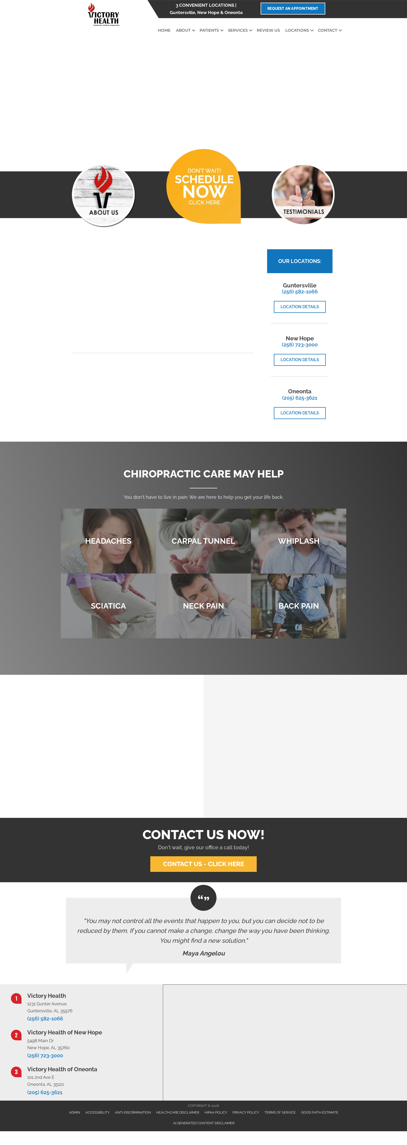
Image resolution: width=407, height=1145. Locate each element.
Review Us (268, 30)
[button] (194, 30)
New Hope (208, 12)
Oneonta (234, 12)
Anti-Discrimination (133, 1112)
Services (238, 30)
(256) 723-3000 (300, 344)
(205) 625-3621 (299, 398)
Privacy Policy (246, 1112)
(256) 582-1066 (300, 291)
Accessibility (97, 1112)
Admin (74, 1112)
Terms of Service (280, 1112)
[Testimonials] (203, 931)
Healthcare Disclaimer (177, 1112)
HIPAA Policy (216, 1112)
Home (164, 30)
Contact (327, 30)
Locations (297, 30)
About (183, 30)
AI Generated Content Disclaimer (203, 1123)
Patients (209, 30)
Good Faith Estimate (319, 1112)
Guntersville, (183, 12)
